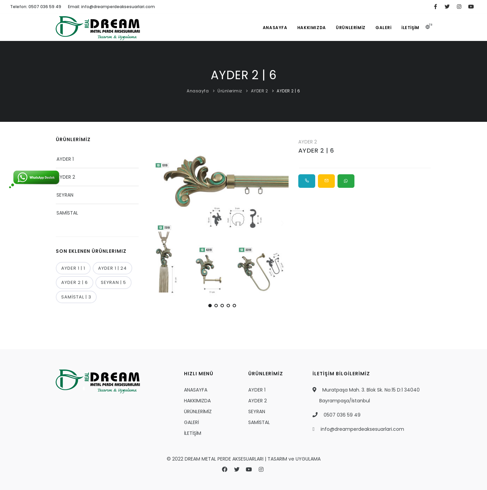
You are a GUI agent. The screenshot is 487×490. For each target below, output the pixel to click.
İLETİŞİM (410, 27)
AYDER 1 (65, 159)
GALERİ (383, 27)
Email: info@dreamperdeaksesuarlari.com (111, 6)
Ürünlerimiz (229, 91)
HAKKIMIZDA (310, 27)
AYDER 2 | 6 (288, 91)
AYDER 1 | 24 (112, 268)
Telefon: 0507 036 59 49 (35, 6)
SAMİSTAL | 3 (76, 297)
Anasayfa (198, 91)
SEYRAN (64, 195)
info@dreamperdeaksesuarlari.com (362, 429)
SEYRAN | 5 (113, 282)
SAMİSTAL (67, 212)
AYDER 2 (260, 91)
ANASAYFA (274, 27)
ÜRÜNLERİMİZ (350, 27)
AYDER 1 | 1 (73, 268)
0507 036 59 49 (342, 414)
